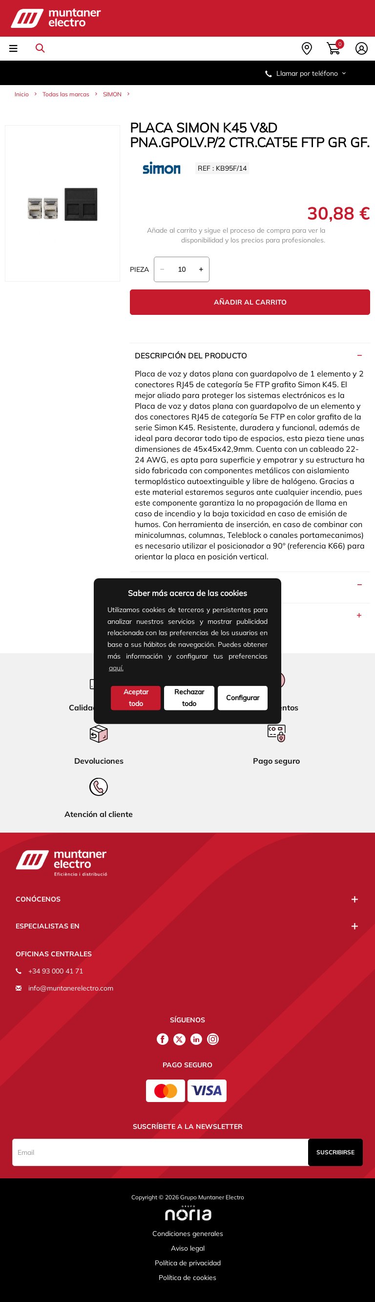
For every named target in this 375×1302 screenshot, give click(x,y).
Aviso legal (188, 1248)
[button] (128, 668)
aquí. (116, 667)
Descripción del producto (191, 355)
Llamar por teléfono (306, 73)
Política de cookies (187, 1277)
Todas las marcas (65, 94)
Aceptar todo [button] (136, 697)
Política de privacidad (188, 1262)
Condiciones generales (187, 1233)
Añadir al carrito (250, 302)
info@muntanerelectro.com (70, 988)
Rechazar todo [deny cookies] (189, 697)
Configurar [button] (242, 697)
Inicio (22, 94)
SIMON (112, 94)
